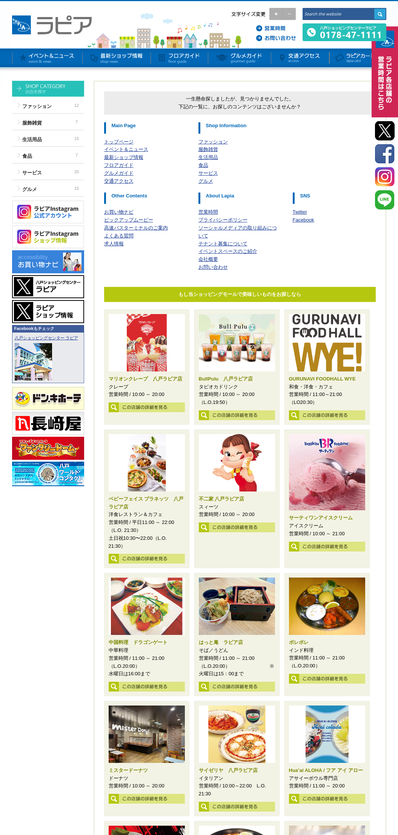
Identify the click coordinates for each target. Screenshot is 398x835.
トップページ (119, 142)
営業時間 (208, 212)
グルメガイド (119, 173)
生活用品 (32, 139)
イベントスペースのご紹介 (227, 251)
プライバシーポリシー (222, 220)
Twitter (300, 212)
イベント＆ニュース (126, 149)
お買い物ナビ (119, 212)
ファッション (37, 106)
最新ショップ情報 (123, 157)
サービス (32, 173)
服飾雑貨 (32, 123)
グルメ (29, 189)
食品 (27, 156)
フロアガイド (119, 165)
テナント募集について (222, 243)
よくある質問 (119, 236)
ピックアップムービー (128, 220)
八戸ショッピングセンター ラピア (46, 338)
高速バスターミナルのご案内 (136, 228)
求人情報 (114, 243)
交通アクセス (119, 181)
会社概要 (208, 259)
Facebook (303, 220)
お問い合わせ (213, 267)
